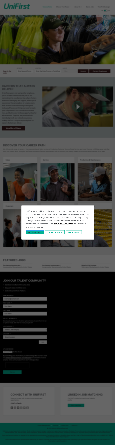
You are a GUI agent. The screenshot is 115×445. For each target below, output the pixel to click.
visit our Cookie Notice (63, 224)
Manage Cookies (73, 232)
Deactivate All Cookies (54, 232)
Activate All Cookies (34, 232)
